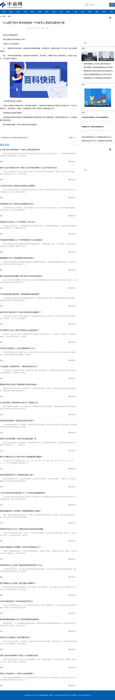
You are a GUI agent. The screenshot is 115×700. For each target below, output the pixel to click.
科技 (53, 12)
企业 (75, 12)
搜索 (112, 4)
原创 (10, 12)
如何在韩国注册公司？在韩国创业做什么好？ (97, 137)
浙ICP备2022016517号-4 (62, 695)
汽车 (25, 12)
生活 (61, 12)
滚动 (82, 12)
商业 (32, 12)
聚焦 (68, 12)
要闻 (97, 12)
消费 (39, 12)
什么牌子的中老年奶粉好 (15, 129)
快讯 (111, 12)
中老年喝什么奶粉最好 (31, 129)
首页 (3, 12)
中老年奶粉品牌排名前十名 (65, 129)
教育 (89, 12)
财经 (104, 12)
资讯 (46, 12)
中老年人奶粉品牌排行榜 (47, 129)
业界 (18, 12)
